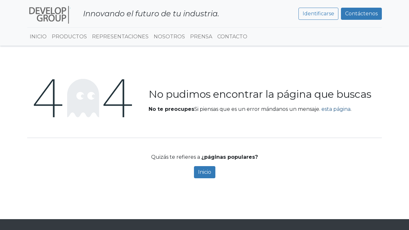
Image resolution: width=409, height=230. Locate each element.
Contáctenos (361, 14)
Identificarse (318, 14)
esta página (336, 109)
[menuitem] (38, 36)
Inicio (204, 172)
